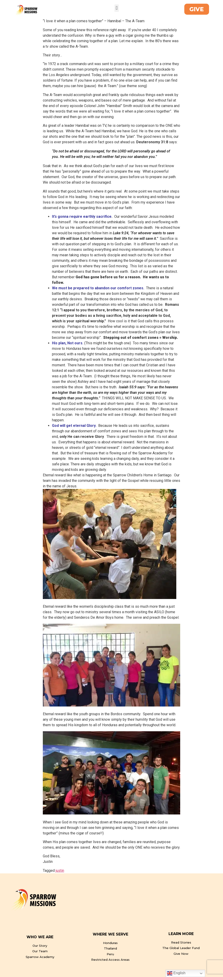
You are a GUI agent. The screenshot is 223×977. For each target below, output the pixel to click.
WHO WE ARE (40, 937)
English (176, 973)
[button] (116, 8)
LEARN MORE (181, 934)
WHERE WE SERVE (110, 934)
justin (60, 870)
